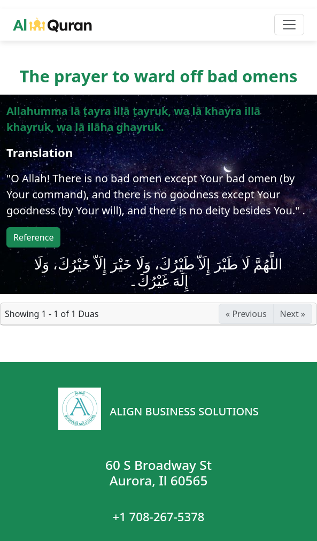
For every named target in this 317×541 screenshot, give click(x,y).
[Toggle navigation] (289, 24)
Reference (33, 237)
